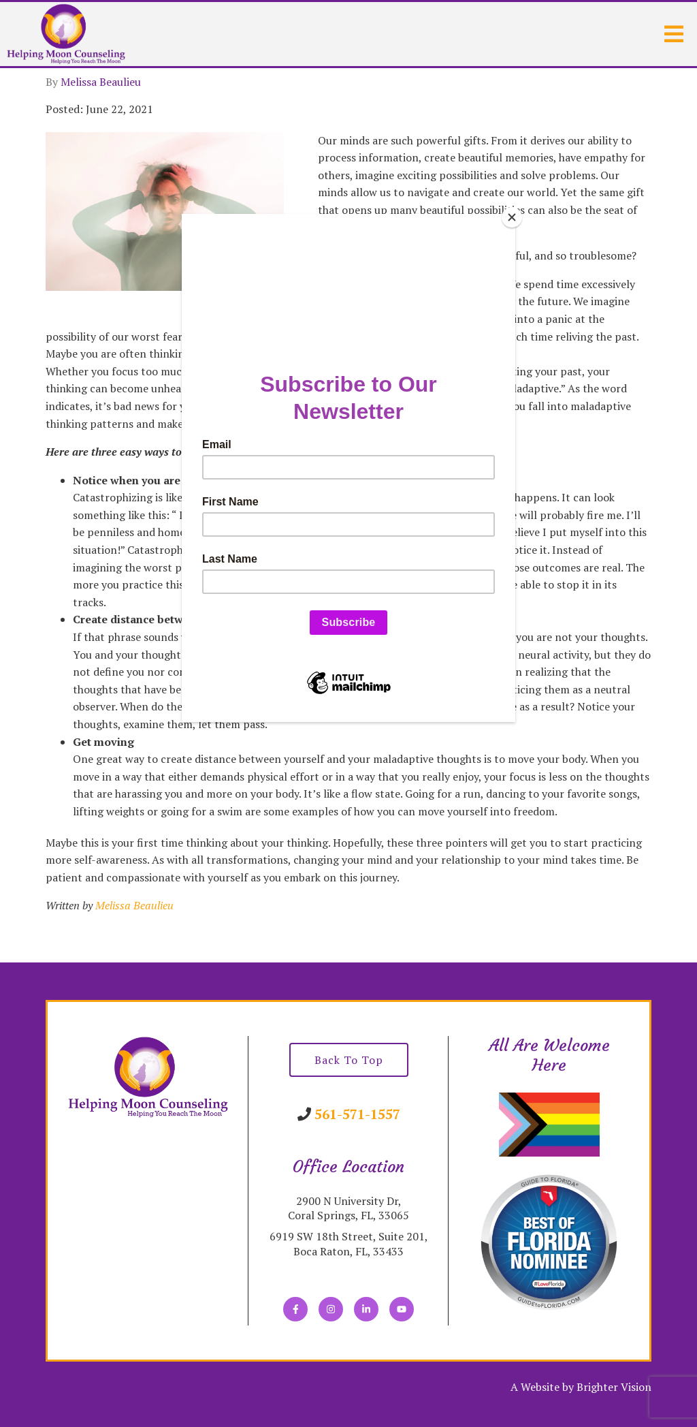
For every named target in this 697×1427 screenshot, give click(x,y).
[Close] (512, 217)
